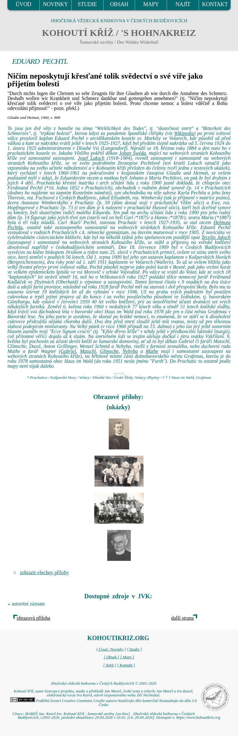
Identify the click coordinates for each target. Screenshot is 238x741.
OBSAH (119, 4)
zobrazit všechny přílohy (44, 572)
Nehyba (130, 351)
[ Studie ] (134, 649)
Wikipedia (184, 133)
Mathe (152, 351)
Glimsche (109, 351)
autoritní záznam (28, 603)
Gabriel (68, 351)
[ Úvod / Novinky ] (111, 649)
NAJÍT (182, 4)
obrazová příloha (33, 618)
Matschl (88, 351)
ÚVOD (23, 4)
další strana (182, 618)
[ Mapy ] (127, 657)
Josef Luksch (91, 158)
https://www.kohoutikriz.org (198, 717)
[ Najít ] (109, 665)
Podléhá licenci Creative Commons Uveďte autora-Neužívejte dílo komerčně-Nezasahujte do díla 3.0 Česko (103, 703)
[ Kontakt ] (126, 665)
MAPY (151, 4)
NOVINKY (55, 4)
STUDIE (87, 4)
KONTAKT (215, 4)
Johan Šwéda (132, 153)
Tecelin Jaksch (216, 237)
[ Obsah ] (111, 657)
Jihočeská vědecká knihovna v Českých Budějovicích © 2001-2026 (103, 683)
